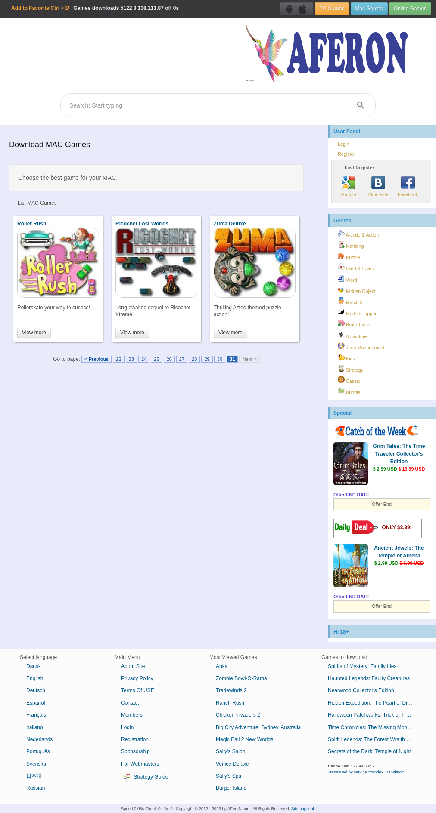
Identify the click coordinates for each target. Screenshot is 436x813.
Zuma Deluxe (230, 224)
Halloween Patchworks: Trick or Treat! (371, 715)
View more (34, 333)
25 (156, 359)
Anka (221, 666)
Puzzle (349, 256)
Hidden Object (356, 290)
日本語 (34, 776)
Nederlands (39, 739)
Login (343, 144)
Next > (249, 359)
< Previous (96, 359)
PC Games (331, 9)
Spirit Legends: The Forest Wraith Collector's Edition (374, 739)
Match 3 (350, 301)
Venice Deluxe (232, 764)
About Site (133, 666)
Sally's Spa (228, 776)
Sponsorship (135, 751)
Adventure (352, 335)
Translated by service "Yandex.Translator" (366, 772)
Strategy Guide (144, 777)
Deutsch (35, 690)
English (34, 678)
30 (219, 359)
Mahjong (351, 245)
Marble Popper (357, 312)
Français (36, 715)
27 (181, 359)
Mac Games (369, 9)
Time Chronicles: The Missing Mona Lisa (374, 727)
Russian (35, 788)
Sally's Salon (230, 751)
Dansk (33, 666)
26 (169, 359)
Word (347, 279)
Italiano (34, 727)
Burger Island (231, 788)
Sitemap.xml (302, 808)
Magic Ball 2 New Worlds (244, 739)
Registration (135, 739)
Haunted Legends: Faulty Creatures (369, 678)
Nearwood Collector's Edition (361, 690)
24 (143, 359)
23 (131, 359)
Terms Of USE (137, 690)
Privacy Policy (137, 678)
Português (38, 751)
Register (346, 154)
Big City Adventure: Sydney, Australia (258, 727)
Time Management (361, 346)
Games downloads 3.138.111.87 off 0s (95, 8)
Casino (349, 380)
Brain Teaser (355, 323)
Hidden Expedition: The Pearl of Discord (374, 703)
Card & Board (356, 267)
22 (118, 359)
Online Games (410, 9)
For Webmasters (140, 764)
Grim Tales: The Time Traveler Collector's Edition (399, 454)
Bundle (349, 391)
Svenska (36, 764)
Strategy (350, 369)
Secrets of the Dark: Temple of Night (369, 751)
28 (194, 359)
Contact (130, 703)
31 (232, 359)
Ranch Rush (230, 703)
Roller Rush (31, 224)
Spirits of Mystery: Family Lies (362, 666)
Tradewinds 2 (231, 690)
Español (35, 703)
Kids (346, 357)
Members (132, 715)
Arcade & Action (358, 233)
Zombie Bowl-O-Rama (241, 678)
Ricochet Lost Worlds (141, 224)
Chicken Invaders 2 (238, 715)
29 (206, 359)
